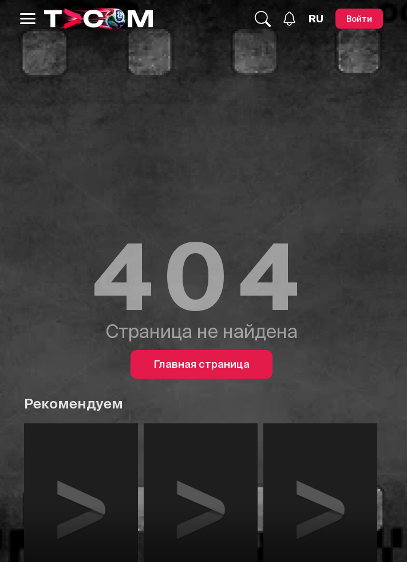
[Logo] (98, 18)
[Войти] (359, 19)
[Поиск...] (263, 19)
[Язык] (316, 19)
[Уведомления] (289, 18)
